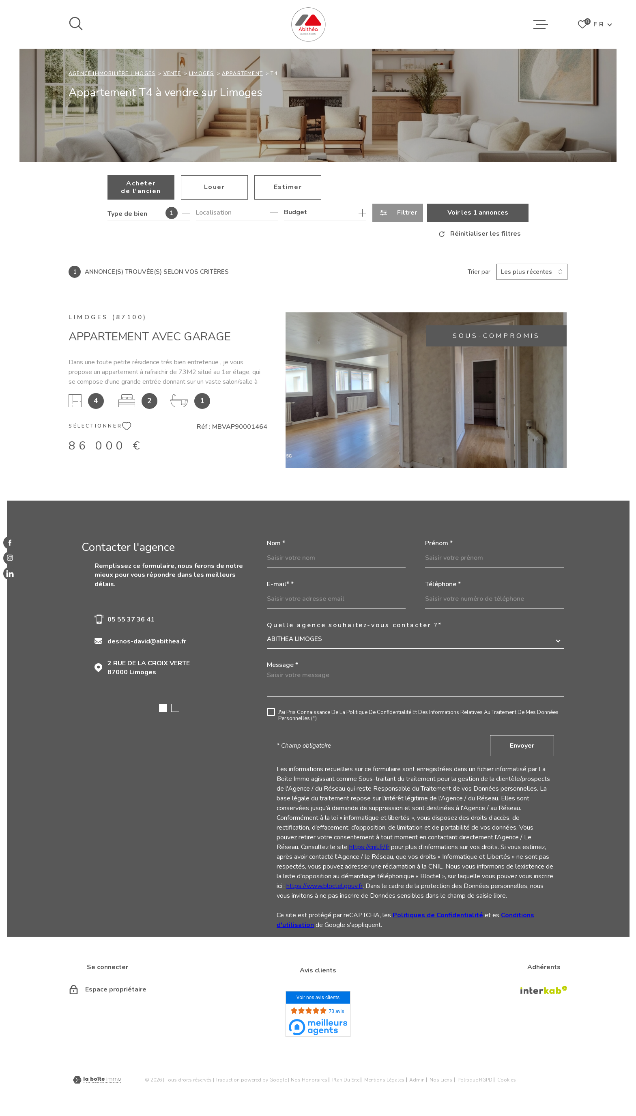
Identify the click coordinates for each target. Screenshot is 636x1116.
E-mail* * (280, 584)
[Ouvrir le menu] (540, 24)
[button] (163, 708)
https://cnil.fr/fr (369, 847)
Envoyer (522, 745)
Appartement (242, 73)
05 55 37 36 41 (131, 619)
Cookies (506, 1079)
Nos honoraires (309, 1080)
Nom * (276, 543)
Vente (172, 73)
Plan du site (345, 1080)
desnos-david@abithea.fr (146, 641)
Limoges (201, 73)
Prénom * (439, 543)
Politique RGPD (475, 1080)
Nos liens (441, 1080)
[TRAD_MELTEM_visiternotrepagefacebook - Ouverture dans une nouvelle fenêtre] (9, 542)
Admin (417, 1080)
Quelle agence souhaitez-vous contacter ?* (354, 625)
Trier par (479, 271)
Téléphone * (443, 584)
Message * (282, 665)
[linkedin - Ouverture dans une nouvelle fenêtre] (9, 573)
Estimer (288, 187)
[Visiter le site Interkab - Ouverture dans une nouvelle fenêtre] (543, 990)
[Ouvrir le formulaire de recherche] (397, 213)
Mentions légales (384, 1080)
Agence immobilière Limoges (112, 73)
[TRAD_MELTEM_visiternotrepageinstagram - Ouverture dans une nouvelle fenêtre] (9, 558)
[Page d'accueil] (308, 24)
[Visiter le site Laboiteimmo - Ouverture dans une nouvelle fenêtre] (97, 1080)
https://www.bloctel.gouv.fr (324, 886)
